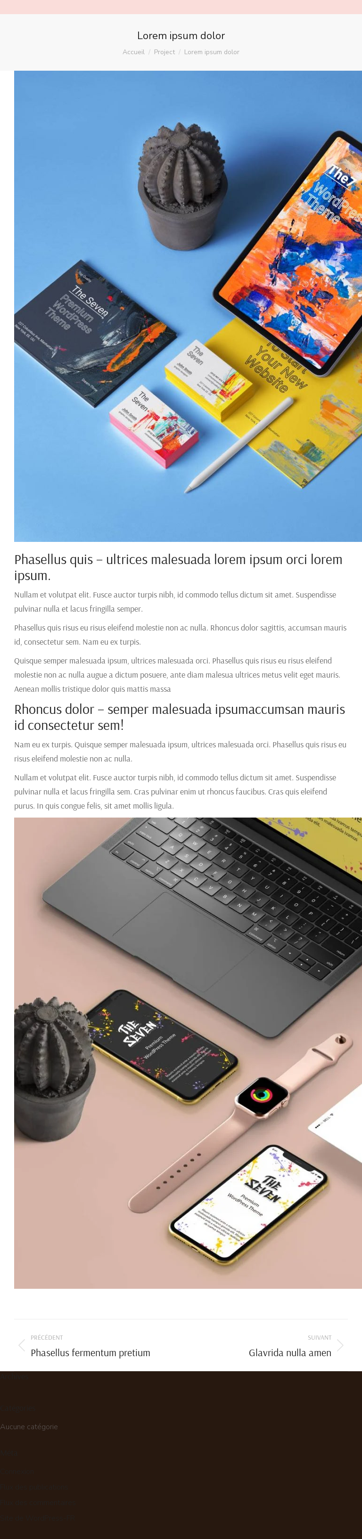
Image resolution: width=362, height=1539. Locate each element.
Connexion (17, 1471)
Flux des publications (34, 1487)
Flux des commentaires (38, 1503)
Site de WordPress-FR (37, 1518)
